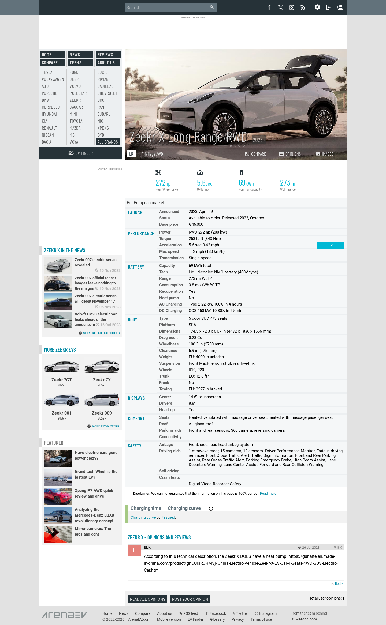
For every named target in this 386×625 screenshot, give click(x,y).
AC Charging (170, 304)
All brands (108, 142)
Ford (74, 72)
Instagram (268, 613)
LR (131, 154)
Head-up (167, 409)
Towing (165, 389)
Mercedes (51, 107)
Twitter (242, 613)
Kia (44, 121)
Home (46, 54)
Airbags (166, 444)
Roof (163, 423)
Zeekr (75, 100)
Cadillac (106, 86)
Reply (339, 584)
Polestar (78, 93)
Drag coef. (168, 337)
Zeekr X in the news (64, 250)
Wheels (165, 369)
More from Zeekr (106, 426)
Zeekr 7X (101, 372)
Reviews (105, 54)
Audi (46, 86)
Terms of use (261, 619)
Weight (165, 357)
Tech (163, 272)
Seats (164, 417)
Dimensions (169, 331)
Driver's (165, 403)
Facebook (218, 613)
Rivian (103, 79)
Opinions (290, 154)
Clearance (168, 350)
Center (165, 396)
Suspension (169, 363)
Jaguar (76, 107)
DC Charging (170, 310)
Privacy (238, 619)
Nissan (48, 135)
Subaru (104, 114)
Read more (268, 493)
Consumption (171, 285)
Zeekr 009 (101, 405)
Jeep (74, 79)
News (75, 54)
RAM (101, 107)
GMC (101, 100)
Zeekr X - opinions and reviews (159, 537)
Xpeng (103, 128)
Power (164, 232)
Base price (168, 224)
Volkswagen (53, 79)
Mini (73, 114)
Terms (75, 62)
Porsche (49, 93)
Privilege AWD (152, 154)
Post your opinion (190, 599)
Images (324, 154)
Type (163, 318)
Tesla (47, 72)
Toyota (76, 121)
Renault (49, 128)
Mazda (75, 128)
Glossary (217, 619)
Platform (167, 324)
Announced (169, 211)
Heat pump (169, 297)
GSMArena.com (304, 619)
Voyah (75, 142)
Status (165, 218)
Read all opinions (147, 599)
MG (72, 135)
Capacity (167, 265)
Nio (100, 121)
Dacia (46, 142)
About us (106, 62)
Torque (165, 238)
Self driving (169, 471)
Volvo (75, 86)
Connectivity (170, 436)
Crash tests (169, 477)
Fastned (168, 517)
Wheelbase (169, 344)
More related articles (101, 333)
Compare (255, 154)
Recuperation (171, 291)
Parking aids (170, 430)
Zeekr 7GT (61, 372)
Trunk (164, 376)
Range (165, 278)
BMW (46, 100)
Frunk (164, 382)
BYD (101, 135)
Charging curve (143, 517)
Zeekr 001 (61, 405)
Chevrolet (108, 93)
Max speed (169, 251)
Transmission (171, 257)
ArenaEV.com (139, 619)
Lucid (103, 72)
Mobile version (169, 619)
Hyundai (49, 114)
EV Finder (195, 619)
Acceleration (170, 245)
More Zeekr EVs (60, 349)
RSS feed (190, 613)
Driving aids (170, 451)
